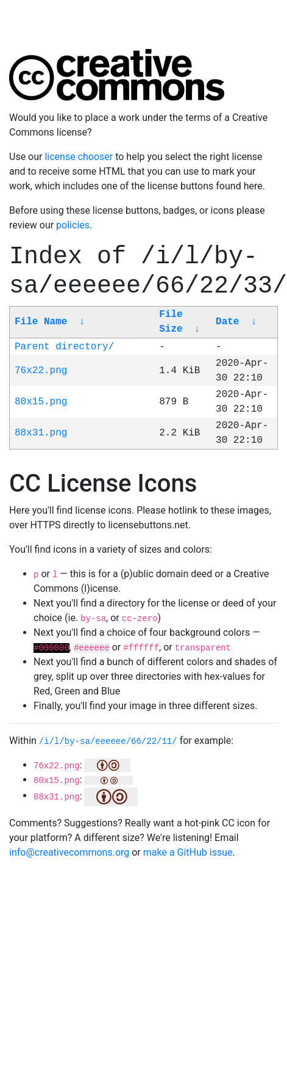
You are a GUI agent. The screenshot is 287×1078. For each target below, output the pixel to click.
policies (73, 225)
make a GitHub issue (188, 852)
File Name (41, 322)
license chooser (78, 156)
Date (227, 322)
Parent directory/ (64, 347)
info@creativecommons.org (69, 852)
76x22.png (41, 370)
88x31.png (41, 433)
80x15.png (41, 402)
